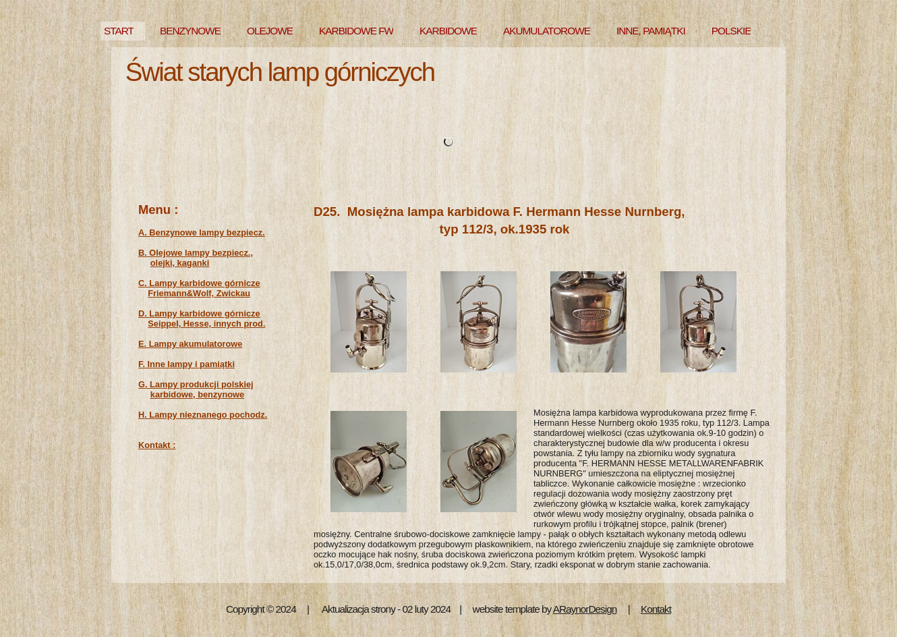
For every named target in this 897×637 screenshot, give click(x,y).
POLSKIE (731, 30)
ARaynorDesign (585, 609)
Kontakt (656, 609)
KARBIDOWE (448, 30)
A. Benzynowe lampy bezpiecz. (201, 232)
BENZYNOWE (190, 30)
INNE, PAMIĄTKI (650, 30)
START (119, 30)
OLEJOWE (270, 30)
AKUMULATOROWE (546, 30)
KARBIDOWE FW (356, 30)
